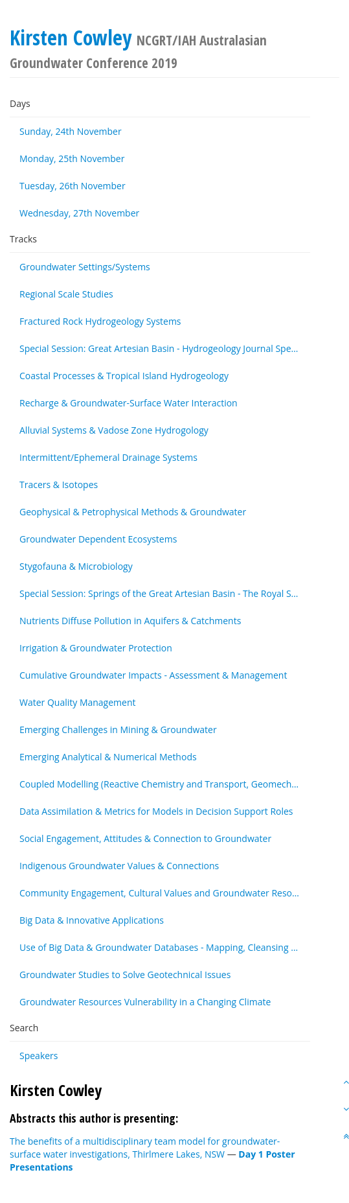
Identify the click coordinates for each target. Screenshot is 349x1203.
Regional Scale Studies (66, 294)
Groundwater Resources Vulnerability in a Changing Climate (145, 1002)
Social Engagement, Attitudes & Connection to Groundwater (145, 838)
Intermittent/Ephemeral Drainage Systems (108, 457)
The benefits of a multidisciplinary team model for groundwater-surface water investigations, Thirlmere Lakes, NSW (145, 1147)
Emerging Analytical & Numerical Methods (108, 757)
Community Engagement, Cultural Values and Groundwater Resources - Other (164, 893)
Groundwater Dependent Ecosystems (98, 539)
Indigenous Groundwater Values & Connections (119, 865)
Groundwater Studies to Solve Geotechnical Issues (125, 974)
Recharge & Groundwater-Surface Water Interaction (128, 403)
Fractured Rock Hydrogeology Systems (100, 321)
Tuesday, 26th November (72, 186)
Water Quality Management (77, 702)
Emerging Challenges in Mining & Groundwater (118, 729)
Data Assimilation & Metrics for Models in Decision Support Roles (156, 811)
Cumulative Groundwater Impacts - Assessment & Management (153, 675)
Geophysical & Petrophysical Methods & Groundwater (132, 512)
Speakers (38, 1055)
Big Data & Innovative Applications (91, 920)
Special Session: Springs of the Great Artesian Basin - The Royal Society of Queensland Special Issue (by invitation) (164, 593)
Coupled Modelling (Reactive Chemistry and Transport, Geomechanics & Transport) (164, 784)
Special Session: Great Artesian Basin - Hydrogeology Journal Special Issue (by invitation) (164, 348)
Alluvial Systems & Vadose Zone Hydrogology (113, 430)
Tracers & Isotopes (58, 484)
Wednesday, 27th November (79, 213)
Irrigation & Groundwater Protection (95, 648)
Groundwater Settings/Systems (84, 267)
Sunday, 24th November (70, 131)
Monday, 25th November (71, 158)
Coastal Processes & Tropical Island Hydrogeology (124, 375)
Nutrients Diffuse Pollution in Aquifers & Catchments (130, 620)
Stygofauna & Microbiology (76, 566)
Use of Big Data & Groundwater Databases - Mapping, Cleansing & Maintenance (164, 947)
